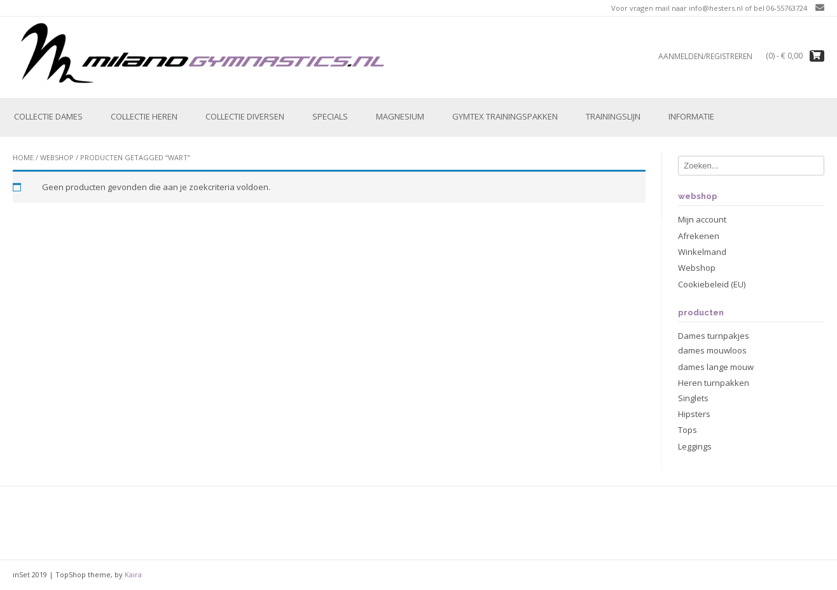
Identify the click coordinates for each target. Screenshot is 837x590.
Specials (330, 116)
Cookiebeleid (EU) (711, 284)
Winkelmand (702, 251)
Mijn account (702, 219)
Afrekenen (698, 236)
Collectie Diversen (244, 116)
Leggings (695, 446)
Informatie (691, 116)
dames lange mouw (716, 367)
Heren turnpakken (713, 382)
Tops (687, 430)
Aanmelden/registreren (705, 56)
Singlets (693, 398)
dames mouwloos (712, 350)
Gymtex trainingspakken (505, 116)
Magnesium (400, 116)
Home (23, 157)
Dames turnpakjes (713, 335)
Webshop (57, 157)
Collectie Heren (144, 116)
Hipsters (694, 414)
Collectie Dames (48, 116)
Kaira (133, 574)
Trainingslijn (613, 116)
